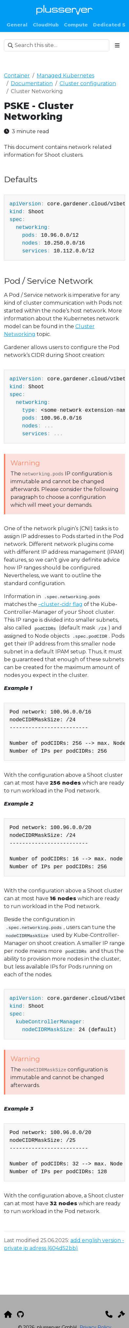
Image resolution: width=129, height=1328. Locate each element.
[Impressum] (121, 1314)
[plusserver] (8, 1314)
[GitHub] (20, 1314)
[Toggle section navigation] (117, 45)
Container (17, 75)
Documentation (32, 83)
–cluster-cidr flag (60, 604)
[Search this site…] (56, 45)
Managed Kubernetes (65, 75)
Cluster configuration (88, 83)
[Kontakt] (109, 1314)
